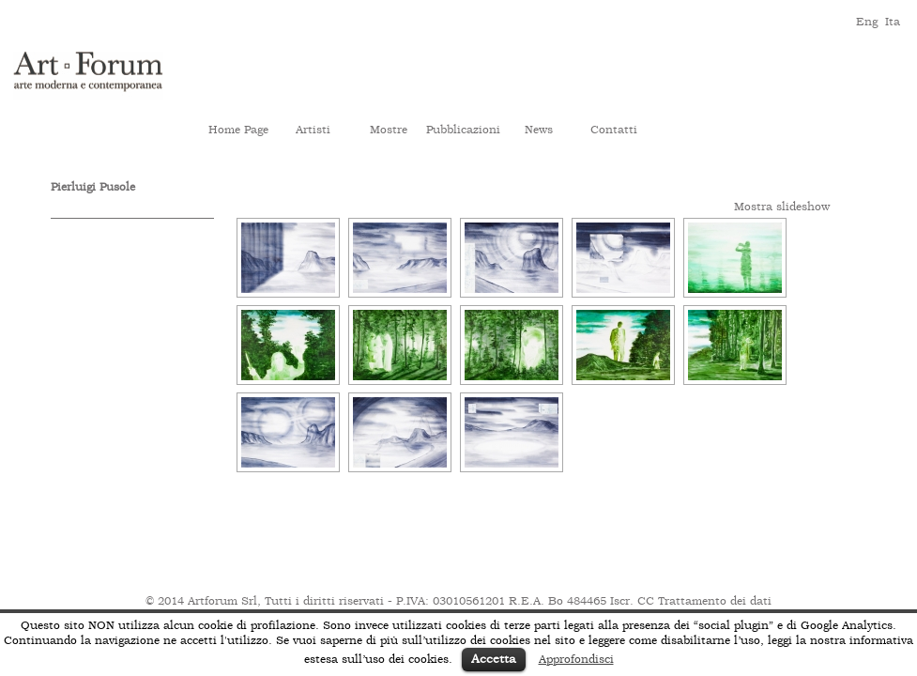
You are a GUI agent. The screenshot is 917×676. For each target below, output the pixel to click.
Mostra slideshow (782, 206)
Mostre (388, 129)
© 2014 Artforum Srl (201, 600)
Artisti (313, 129)
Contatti (613, 129)
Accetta (493, 659)
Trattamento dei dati (715, 600)
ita (892, 20)
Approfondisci (576, 659)
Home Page (238, 129)
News (539, 129)
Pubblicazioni (463, 129)
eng (866, 20)
